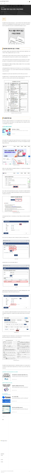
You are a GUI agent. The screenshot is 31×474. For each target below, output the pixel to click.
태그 (4, 3)
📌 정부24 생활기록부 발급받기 (7, 126)
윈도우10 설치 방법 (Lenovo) (6, 404)
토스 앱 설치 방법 (4, 393)
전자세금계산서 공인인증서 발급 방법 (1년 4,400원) (10, 371)
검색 (27, 1)
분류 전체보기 (2, 453)
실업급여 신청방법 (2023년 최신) (7, 382)
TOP (29, 471)
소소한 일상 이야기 (4, 1)
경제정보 (2, 455)
